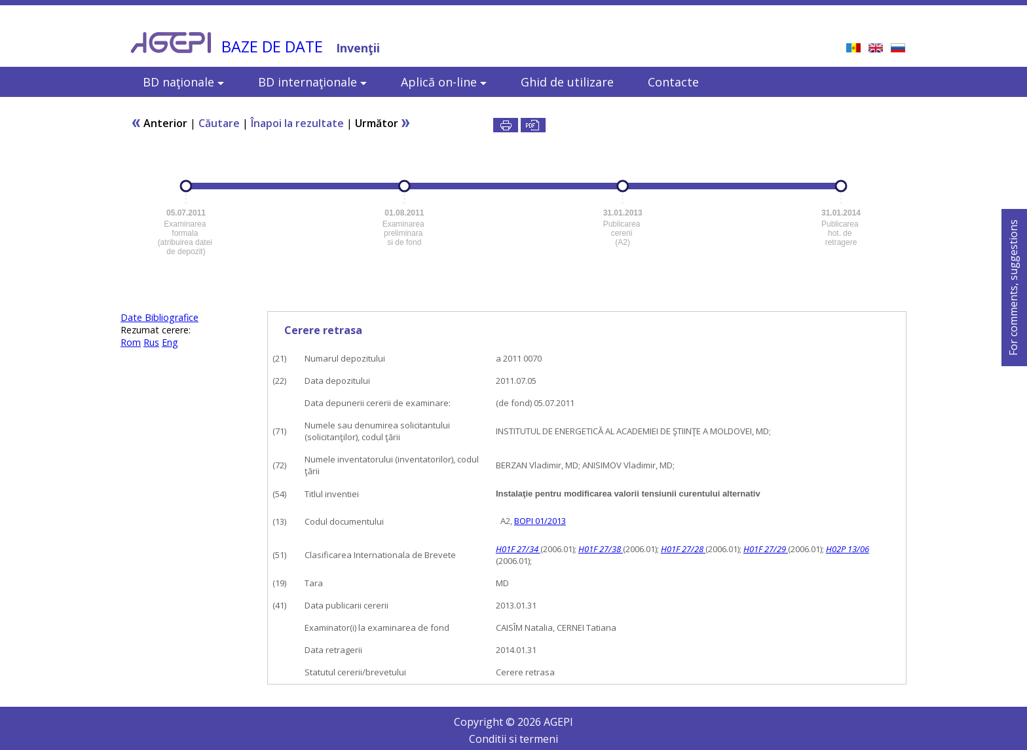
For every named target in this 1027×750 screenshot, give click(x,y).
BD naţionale (183, 82)
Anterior (159, 123)
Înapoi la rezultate (297, 123)
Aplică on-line (444, 82)
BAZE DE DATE (272, 46)
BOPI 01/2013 (540, 521)
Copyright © (485, 722)
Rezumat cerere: (156, 330)
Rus (151, 342)
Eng (170, 342)
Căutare (219, 123)
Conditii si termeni (513, 739)
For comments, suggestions (1013, 287)
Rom (131, 342)
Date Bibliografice (159, 317)
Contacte (673, 82)
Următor (383, 123)
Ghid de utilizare (567, 82)
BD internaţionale (312, 82)
